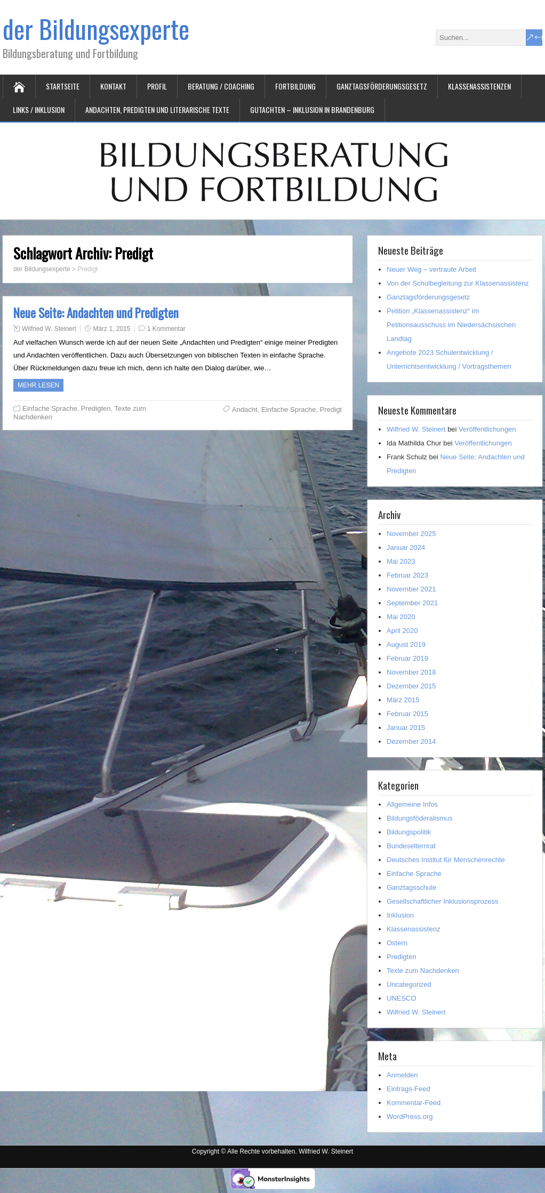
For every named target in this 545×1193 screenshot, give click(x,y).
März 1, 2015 (111, 328)
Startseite (62, 86)
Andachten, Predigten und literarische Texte (157, 109)
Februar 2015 (407, 714)
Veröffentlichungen (487, 429)
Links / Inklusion (39, 109)
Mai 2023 (401, 561)
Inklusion (400, 915)
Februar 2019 (407, 658)
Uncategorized (409, 984)
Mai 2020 (401, 617)
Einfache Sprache (49, 408)
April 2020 (402, 631)
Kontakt (113, 86)
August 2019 (406, 644)
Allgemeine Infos (412, 804)
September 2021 (412, 603)
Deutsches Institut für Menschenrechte (446, 860)
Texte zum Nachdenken (423, 971)
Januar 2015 (406, 728)
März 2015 (403, 700)
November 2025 (411, 534)
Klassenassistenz (413, 929)
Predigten (96, 408)
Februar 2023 (407, 575)
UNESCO (401, 998)
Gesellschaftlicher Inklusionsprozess (443, 901)
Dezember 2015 (411, 686)
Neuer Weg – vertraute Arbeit (431, 269)
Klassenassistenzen (479, 86)
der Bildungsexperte (96, 28)
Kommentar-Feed (413, 1103)
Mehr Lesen (38, 385)
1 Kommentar (166, 328)
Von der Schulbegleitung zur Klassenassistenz (458, 283)
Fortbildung (295, 86)
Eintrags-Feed (408, 1089)
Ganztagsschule (411, 887)
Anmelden (402, 1075)
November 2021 (411, 589)
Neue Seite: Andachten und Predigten (96, 313)
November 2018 (411, 672)
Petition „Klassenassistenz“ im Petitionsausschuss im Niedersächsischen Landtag (451, 325)
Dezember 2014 (411, 741)
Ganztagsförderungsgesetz (381, 86)
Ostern (397, 943)
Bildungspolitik (409, 832)
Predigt (331, 409)
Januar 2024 (406, 547)
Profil (157, 86)
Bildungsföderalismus (420, 818)
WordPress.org (409, 1117)
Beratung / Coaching (221, 86)
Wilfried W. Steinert (49, 328)
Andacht (245, 409)
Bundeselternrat (411, 846)
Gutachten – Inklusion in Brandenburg (312, 109)
